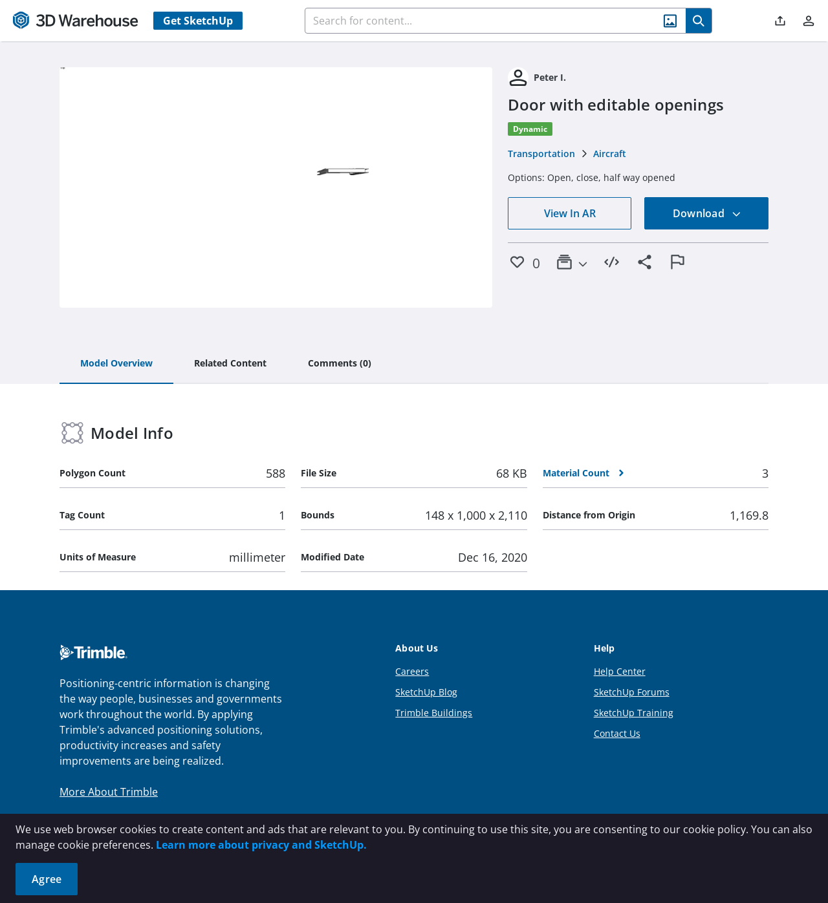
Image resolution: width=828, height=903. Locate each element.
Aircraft (609, 153)
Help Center (620, 671)
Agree (46, 879)
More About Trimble (109, 792)
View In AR (570, 213)
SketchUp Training (633, 712)
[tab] (116, 364)
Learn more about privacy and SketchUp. (261, 845)
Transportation (541, 153)
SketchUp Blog (426, 692)
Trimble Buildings (433, 712)
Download (707, 213)
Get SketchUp (198, 21)
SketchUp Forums (632, 692)
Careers (412, 671)
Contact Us (617, 733)
